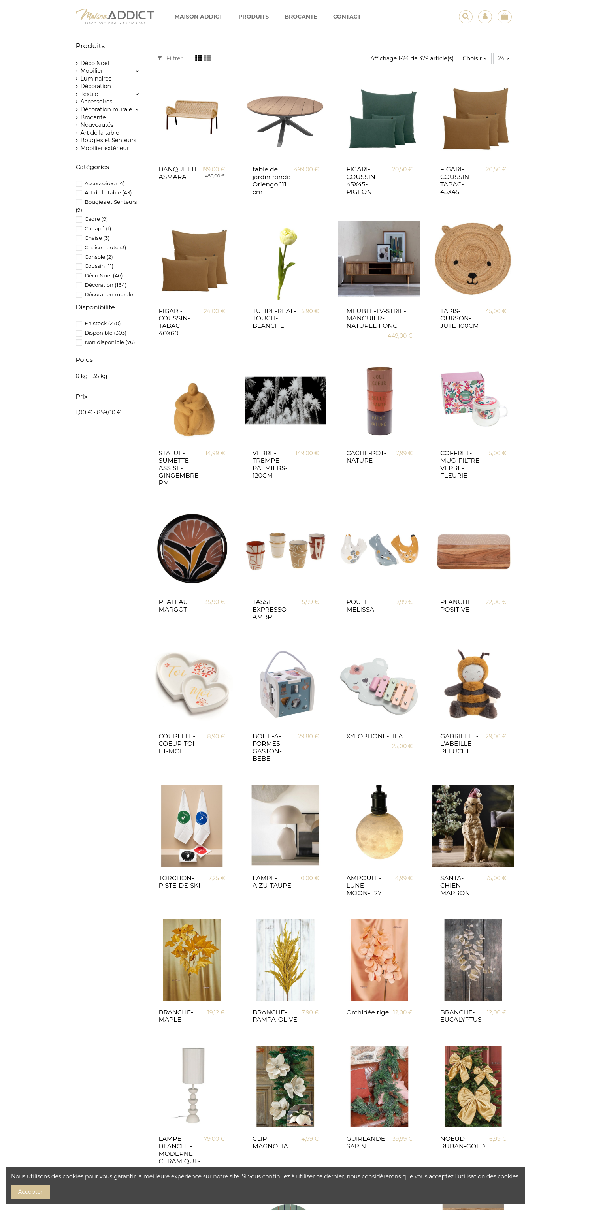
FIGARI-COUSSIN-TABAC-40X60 (174, 322)
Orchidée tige (367, 1012)
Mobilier (92, 70)
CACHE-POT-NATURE (366, 456)
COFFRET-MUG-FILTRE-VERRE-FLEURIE (461, 464)
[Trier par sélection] (475, 58)
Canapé (98, 228)
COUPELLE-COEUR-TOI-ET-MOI (178, 743)
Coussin (99, 266)
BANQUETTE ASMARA (179, 173)
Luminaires (96, 78)
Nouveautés (97, 124)
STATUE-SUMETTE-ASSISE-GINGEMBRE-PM (180, 468)
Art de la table (100, 132)
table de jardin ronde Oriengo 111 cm (271, 181)
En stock (103, 323)
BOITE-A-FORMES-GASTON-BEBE (268, 747)
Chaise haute (105, 247)
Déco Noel (95, 63)
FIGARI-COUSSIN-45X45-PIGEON (361, 181)
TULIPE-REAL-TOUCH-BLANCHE (274, 318)
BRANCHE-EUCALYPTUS (461, 1016)
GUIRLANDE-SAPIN (366, 1142)
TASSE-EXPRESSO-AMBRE (271, 609)
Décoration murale (106, 109)
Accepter (30, 1191)
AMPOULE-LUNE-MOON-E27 (363, 885)
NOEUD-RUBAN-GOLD (462, 1142)
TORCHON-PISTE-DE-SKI (179, 881)
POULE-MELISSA (360, 605)
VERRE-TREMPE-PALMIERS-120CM (270, 464)
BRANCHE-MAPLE (176, 1016)
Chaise (97, 238)
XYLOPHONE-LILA (374, 736)
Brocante (93, 117)
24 (504, 58)
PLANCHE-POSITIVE (457, 605)
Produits (90, 45)
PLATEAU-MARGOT (174, 605)
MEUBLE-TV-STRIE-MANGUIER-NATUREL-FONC (376, 318)
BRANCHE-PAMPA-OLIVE (275, 1016)
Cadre (96, 219)
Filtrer (170, 58)
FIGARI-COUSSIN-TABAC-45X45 (455, 181)
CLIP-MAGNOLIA (270, 1142)
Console (99, 257)
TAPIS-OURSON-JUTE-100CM (459, 318)
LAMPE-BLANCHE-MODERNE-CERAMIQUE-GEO (180, 1153)
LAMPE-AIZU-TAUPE (272, 881)
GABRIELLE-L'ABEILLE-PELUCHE (459, 743)
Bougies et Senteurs (108, 140)
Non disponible (110, 342)
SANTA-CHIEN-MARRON (455, 885)
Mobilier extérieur (105, 148)
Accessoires (97, 101)
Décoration (96, 86)
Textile (89, 94)
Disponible (105, 332)
